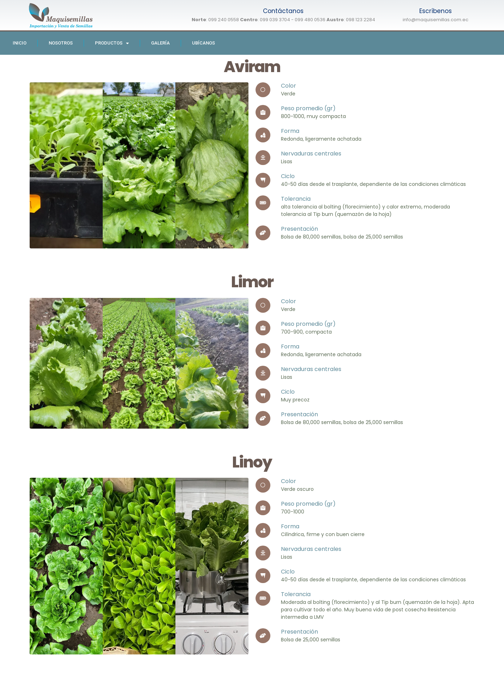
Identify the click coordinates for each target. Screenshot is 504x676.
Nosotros (61, 43)
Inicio (19, 43)
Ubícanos (203, 43)
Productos (112, 43)
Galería (160, 43)
